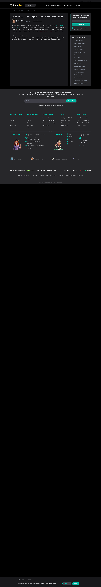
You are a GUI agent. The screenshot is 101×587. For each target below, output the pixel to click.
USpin (11, 123)
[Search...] (30, 5)
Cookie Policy (61, 175)
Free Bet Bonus (78, 78)
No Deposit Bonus (78, 40)
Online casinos (60, 25)
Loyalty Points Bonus (79, 69)
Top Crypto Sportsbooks (48, 120)
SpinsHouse (13, 125)
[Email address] (44, 101)
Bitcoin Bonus (77, 55)
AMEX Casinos (64, 125)
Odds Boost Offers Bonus (80, 80)
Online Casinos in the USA (83, 123)
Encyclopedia (80, 175)
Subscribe (81, 25)
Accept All (75, 583)
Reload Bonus (77, 63)
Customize (67, 583)
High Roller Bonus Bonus (80, 60)
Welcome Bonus (78, 46)
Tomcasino (12, 118)
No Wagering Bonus (79, 72)
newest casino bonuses (45, 31)
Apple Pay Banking (65, 120)
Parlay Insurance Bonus (80, 83)
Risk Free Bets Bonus (79, 75)
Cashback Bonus (78, 58)
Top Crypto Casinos (47, 118)
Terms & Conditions (43, 175)
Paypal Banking (65, 123)
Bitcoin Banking (46, 125)
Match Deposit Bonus (79, 52)
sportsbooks (17, 27)
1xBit (11, 128)
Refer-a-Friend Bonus (79, 66)
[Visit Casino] (16, 5)
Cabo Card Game (81, 125)
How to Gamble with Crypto (49, 123)
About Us (82, 1)
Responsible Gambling (71, 175)
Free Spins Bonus (78, 49)
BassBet (12, 120)
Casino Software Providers (83, 120)
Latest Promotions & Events (84, 118)
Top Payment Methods (66, 118)
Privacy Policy (53, 175)
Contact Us (88, 1)
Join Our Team (34, 175)
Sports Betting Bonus (79, 43)
